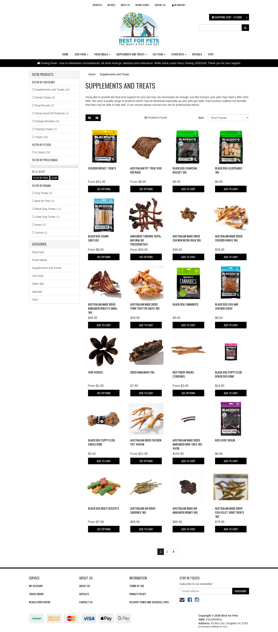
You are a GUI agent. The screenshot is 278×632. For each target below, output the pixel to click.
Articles (111, 5)
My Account (36, 586)
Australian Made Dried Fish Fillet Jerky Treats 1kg (229, 512)
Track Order (36, 594)
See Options (103, 189)
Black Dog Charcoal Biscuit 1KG (185, 170)
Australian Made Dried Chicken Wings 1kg (228, 238)
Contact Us (160, 5)
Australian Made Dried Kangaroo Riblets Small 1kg (103, 308)
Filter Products (42, 74)
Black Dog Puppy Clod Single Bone (101, 442)
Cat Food (159, 54)
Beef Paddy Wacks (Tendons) (183, 374)
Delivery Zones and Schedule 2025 (149, 602)
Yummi (41, 232)
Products (97, 5)
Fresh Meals (102, 54)
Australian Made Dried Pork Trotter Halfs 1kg (145, 306)
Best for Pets (44, 200)
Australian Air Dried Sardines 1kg (142, 510)
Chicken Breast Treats (102, 168)
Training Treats (46, 129)
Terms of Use (136, 586)
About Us (125, 5)
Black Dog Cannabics (185, 304)
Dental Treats (45, 97)
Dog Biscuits (44, 105)
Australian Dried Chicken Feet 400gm (145, 442)
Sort (201, 117)
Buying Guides (142, 5)
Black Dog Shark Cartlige (98, 238)
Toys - (211, 54)
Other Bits (178, 54)
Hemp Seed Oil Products (52, 113)
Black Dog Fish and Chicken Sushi (226, 306)
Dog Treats (43, 193)
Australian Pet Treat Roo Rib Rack (146, 170)
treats (40, 224)
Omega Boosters (47, 121)
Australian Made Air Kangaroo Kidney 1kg (185, 510)
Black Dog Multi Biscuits (103, 508)
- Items (227, 17)
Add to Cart (188, 189)
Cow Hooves (95, 372)
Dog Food (81, 54)
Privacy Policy (137, 594)
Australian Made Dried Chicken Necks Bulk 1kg (187, 238)
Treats (41, 137)
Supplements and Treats (131, 54)
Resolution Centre (39, 602)
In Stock (42, 152)
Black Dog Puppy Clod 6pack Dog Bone (228, 374)
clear (54, 177)
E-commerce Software (209, 626)
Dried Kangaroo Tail (142, 372)
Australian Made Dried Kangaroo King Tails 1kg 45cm (187, 444)
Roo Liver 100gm (225, 440)
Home (65, 54)
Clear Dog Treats (47, 216)
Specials (197, 54)
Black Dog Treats (48, 208)
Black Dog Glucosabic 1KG (228, 170)
